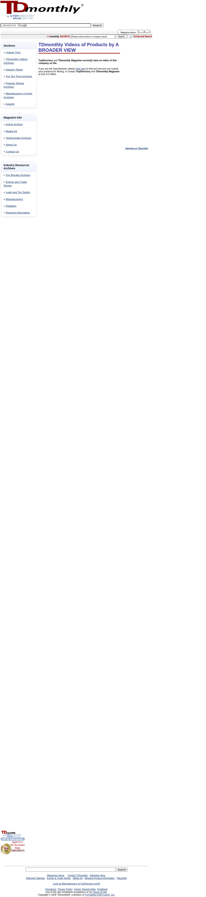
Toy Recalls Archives (18, 175)
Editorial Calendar (35, 878)
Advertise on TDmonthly (136, 148)
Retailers (11, 205)
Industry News (14, 69)
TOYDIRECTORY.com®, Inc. (100, 894)
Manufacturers (14, 199)
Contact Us (12, 151)
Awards (10, 104)
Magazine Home (128, 32)
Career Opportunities (85, 889)
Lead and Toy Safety (18, 192)
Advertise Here (97, 875)
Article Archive (14, 124)
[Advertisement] (12, 283)
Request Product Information (100, 878)
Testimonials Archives (18, 137)
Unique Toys (13, 52)
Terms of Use (100, 892)
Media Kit (11, 131)
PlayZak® (122, 878)
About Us (11, 144)
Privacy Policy (65, 889)
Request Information (18, 212)
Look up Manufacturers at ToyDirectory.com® (76, 883)
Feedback (102, 889)
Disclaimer (51, 889)
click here (81, 68)
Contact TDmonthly (78, 875)
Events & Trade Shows (59, 878)
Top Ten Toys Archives (19, 76)
